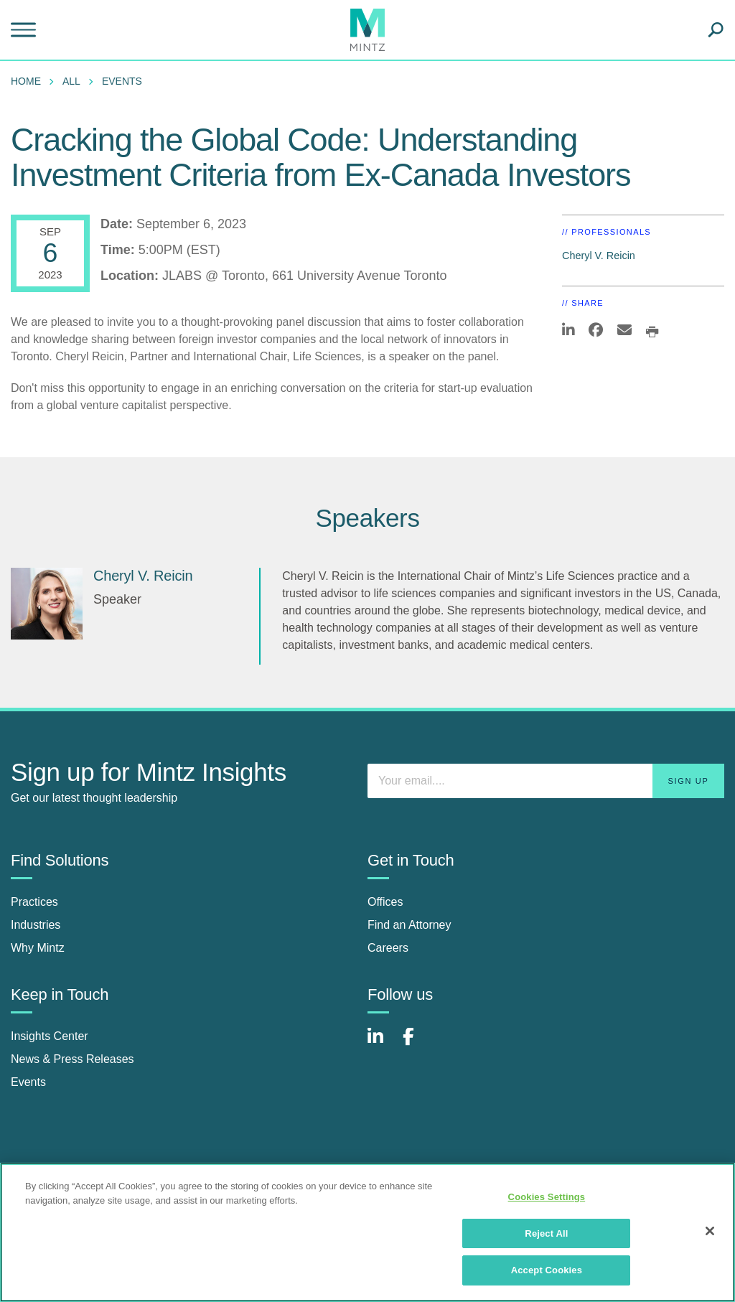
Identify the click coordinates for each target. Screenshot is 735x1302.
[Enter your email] (546, 781)
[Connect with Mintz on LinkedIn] (382, 1044)
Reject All (546, 1233)
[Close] (710, 1231)
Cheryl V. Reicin (598, 255)
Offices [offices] (385, 902)
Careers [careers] (388, 948)
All (71, 81)
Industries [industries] (35, 925)
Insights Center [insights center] (49, 1036)
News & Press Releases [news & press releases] (72, 1059)
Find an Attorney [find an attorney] (409, 925)
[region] (367, 1232)
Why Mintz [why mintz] (38, 948)
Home (26, 81)
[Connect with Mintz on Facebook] (417, 1044)
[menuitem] (29, 81)
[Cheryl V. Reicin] (47, 604)
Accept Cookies (546, 1270)
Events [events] (28, 1082)
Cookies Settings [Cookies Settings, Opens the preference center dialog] (547, 1196)
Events (122, 81)
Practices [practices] (34, 902)
